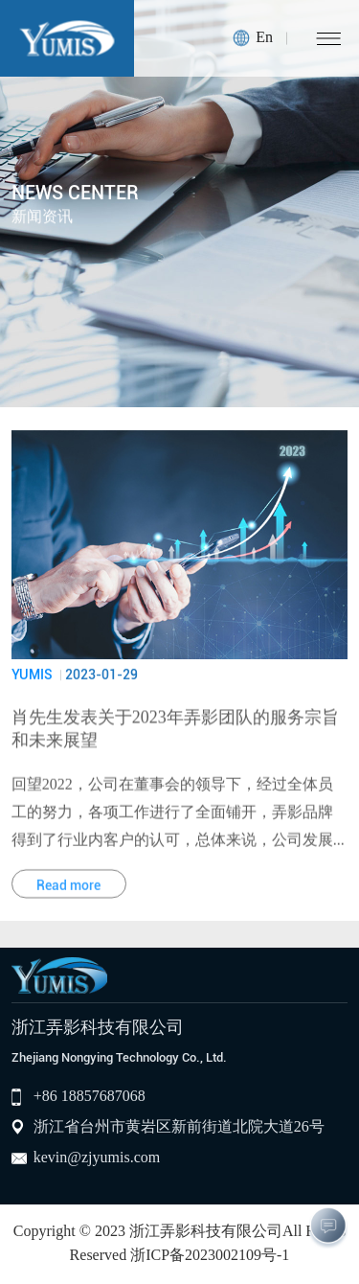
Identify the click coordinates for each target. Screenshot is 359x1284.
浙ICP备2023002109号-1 (209, 1256)
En (264, 38)
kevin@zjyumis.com (97, 1158)
